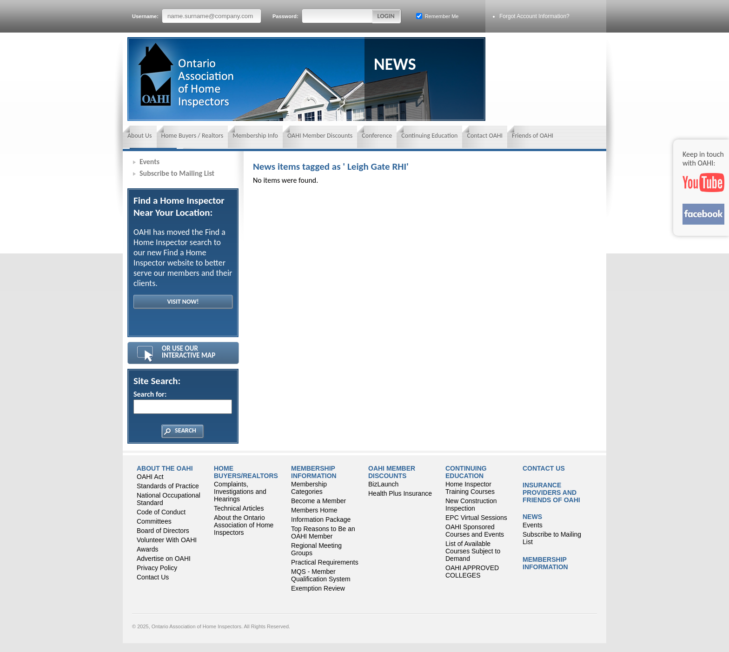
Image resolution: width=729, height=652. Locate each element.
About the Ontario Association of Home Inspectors (243, 525)
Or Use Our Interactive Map (188, 351)
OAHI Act (150, 476)
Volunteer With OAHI (167, 540)
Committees (154, 521)
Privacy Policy (157, 568)
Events (149, 161)
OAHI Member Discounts (319, 136)
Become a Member (318, 501)
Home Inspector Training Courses (470, 487)
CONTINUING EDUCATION (466, 472)
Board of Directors (163, 530)
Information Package (321, 519)
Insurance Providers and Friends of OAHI (551, 492)
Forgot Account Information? (534, 16)
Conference (377, 136)
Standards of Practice (168, 486)
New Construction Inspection (471, 504)
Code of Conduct (161, 512)
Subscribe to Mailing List (176, 173)
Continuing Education (429, 136)
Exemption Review (318, 588)
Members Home (314, 510)
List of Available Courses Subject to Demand (472, 551)
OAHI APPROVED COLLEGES (472, 571)
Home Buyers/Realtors (246, 472)
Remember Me (437, 16)
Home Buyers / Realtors (192, 136)
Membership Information (314, 472)
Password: (322, 16)
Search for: (182, 402)
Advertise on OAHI (164, 558)
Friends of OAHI (532, 136)
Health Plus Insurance (400, 493)
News (532, 516)
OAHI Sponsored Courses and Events (474, 530)
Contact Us (153, 577)
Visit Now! (183, 302)
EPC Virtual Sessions (476, 517)
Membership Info (255, 136)
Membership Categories (309, 487)
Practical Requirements (324, 562)
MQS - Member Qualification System (321, 575)
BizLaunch (383, 484)
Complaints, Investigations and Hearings (240, 491)
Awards (147, 549)
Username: (196, 16)
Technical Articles (239, 508)
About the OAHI (165, 468)
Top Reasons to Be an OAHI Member (323, 532)
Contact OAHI (485, 136)
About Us (139, 136)
